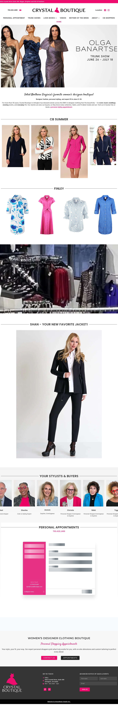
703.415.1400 (13, 10)
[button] (3, 53)
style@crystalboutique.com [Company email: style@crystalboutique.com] (34, 586)
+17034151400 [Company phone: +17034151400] (34, 584)
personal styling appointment (61, 107)
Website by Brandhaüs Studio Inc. (59, 701)
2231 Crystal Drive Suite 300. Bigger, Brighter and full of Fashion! (22, 1)
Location (98, 10)
